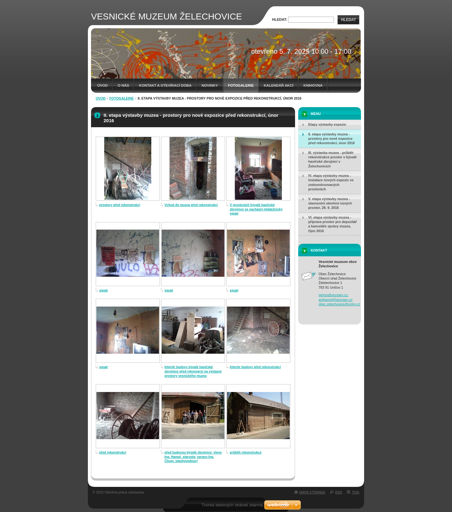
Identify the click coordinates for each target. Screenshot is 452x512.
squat (103, 290)
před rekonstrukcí (112, 452)
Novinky (210, 85)
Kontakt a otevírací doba (165, 85)
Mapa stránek (312, 492)
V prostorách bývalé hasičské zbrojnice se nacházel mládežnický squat (256, 209)
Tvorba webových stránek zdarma (232, 505)
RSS (338, 492)
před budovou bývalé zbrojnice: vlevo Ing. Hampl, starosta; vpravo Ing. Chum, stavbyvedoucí (193, 457)
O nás (123, 85)
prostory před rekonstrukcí (119, 205)
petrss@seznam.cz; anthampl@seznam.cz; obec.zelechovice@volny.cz (339, 299)
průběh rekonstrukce (245, 452)
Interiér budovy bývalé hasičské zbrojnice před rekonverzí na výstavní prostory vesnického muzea (193, 371)
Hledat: (279, 19)
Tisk (355, 492)
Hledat (348, 20)
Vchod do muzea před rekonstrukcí (191, 205)
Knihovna (313, 85)
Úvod (102, 85)
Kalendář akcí (278, 85)
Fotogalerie (241, 85)
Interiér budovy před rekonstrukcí (255, 367)
